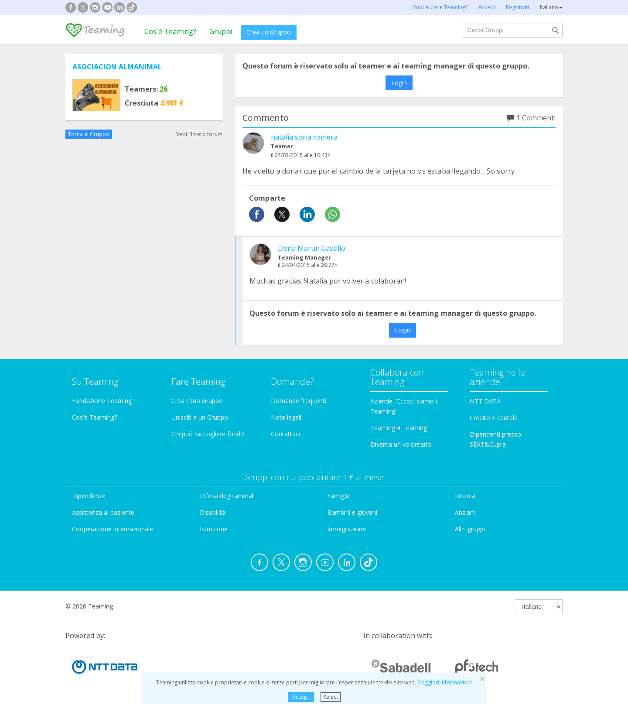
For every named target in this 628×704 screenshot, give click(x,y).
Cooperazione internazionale (112, 529)
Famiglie (339, 496)
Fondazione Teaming (102, 400)
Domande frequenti (298, 400)
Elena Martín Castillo (311, 248)
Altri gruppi (470, 529)
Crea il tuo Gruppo (197, 400)
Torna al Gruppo (88, 134)
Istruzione (214, 529)
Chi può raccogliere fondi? (207, 434)
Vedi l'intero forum (199, 134)
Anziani (465, 512)
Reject (330, 697)
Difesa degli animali (227, 496)
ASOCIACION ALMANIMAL (117, 67)
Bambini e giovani (352, 512)
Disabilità (212, 512)
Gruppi (220, 31)
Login (399, 83)
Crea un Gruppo (268, 32)
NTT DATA (485, 401)
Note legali (286, 417)
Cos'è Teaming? (170, 31)
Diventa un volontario (400, 444)
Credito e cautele (494, 418)
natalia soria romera (304, 137)
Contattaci (285, 434)
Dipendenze (89, 496)
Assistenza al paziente (103, 512)
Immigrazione (346, 529)
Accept (300, 697)
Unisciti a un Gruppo (199, 417)
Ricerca (465, 496)
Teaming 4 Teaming (398, 428)
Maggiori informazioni (444, 682)
